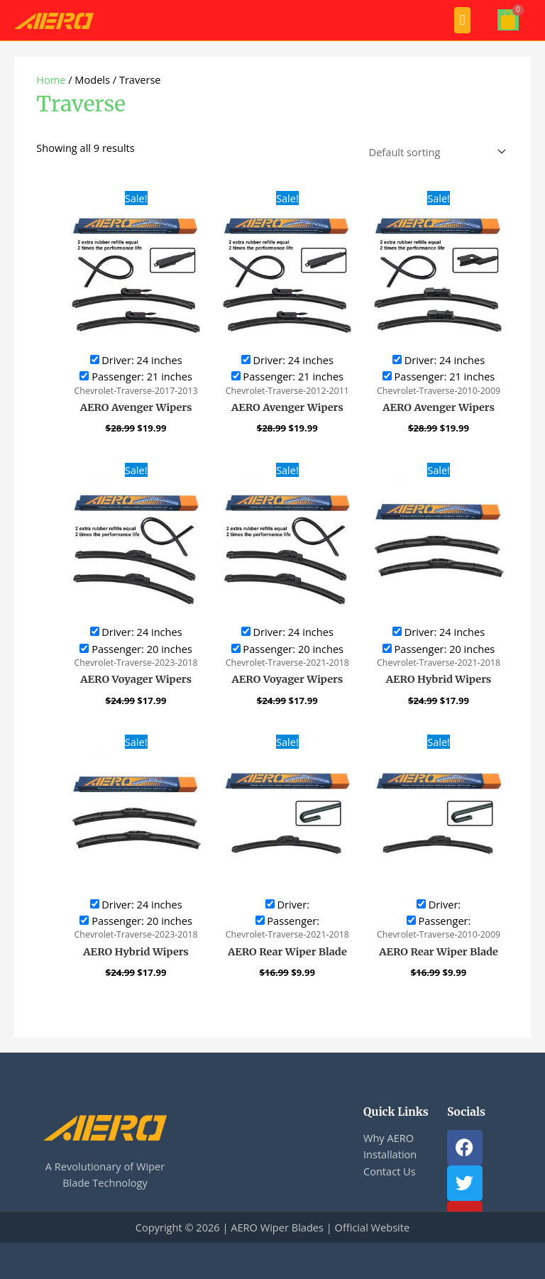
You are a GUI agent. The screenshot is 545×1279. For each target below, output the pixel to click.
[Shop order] (434, 152)
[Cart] (508, 20)
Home (50, 79)
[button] (462, 20)
